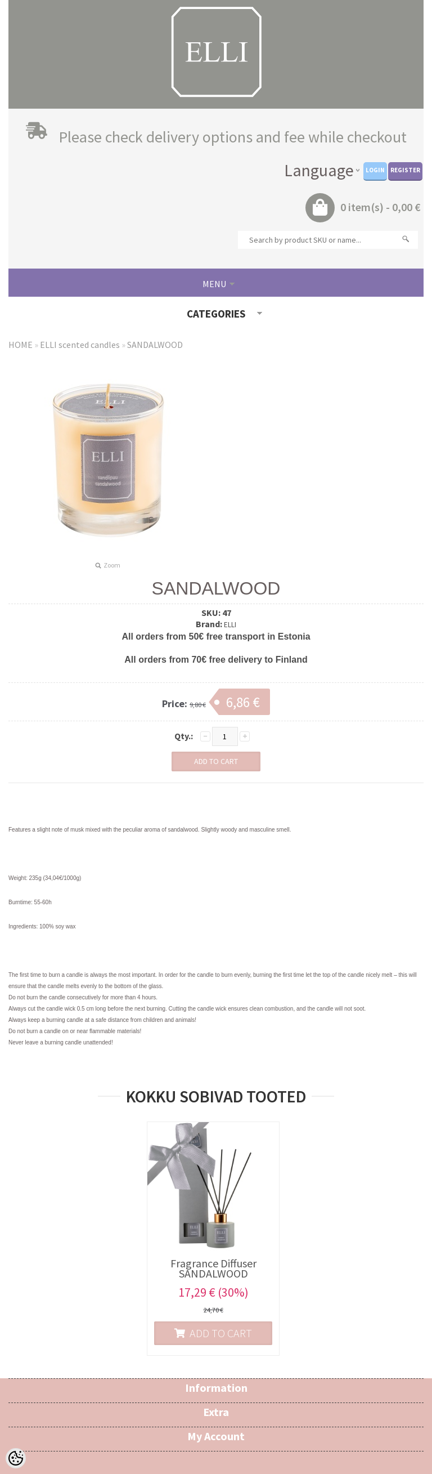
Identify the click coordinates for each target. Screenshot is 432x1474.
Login (375, 170)
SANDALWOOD (155, 344)
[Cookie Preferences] (16, 1458)
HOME (20, 344)
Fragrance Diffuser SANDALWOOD (213, 1268)
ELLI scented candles (80, 344)
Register (405, 170)
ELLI (230, 624)
